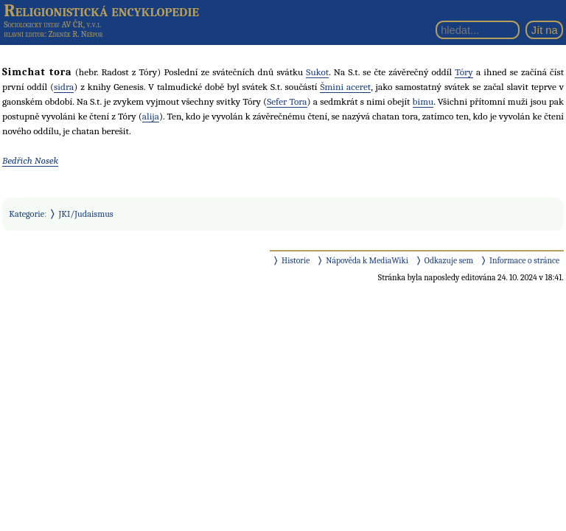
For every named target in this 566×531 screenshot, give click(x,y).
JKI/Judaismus (86, 214)
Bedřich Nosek (30, 160)
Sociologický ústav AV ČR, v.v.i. (52, 24)
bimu (423, 101)
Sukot (317, 71)
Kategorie (26, 214)
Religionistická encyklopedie (101, 10)
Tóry (464, 71)
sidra (64, 86)
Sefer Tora (287, 101)
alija (150, 116)
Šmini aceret (345, 86)
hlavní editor (24, 34)
